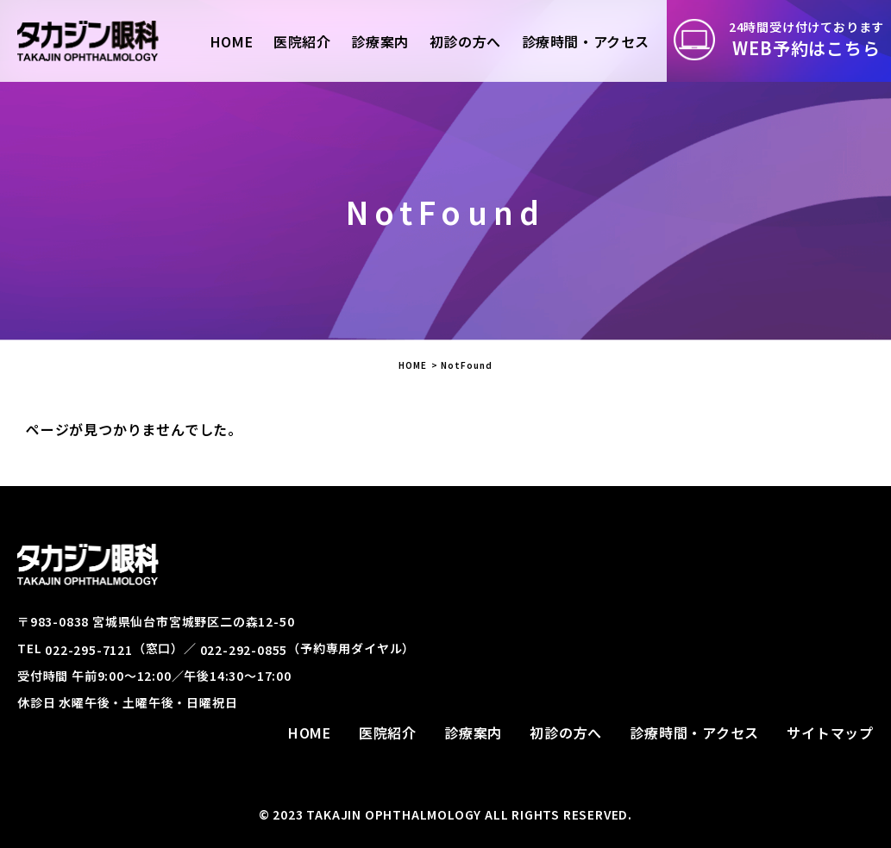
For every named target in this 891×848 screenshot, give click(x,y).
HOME (412, 365)
